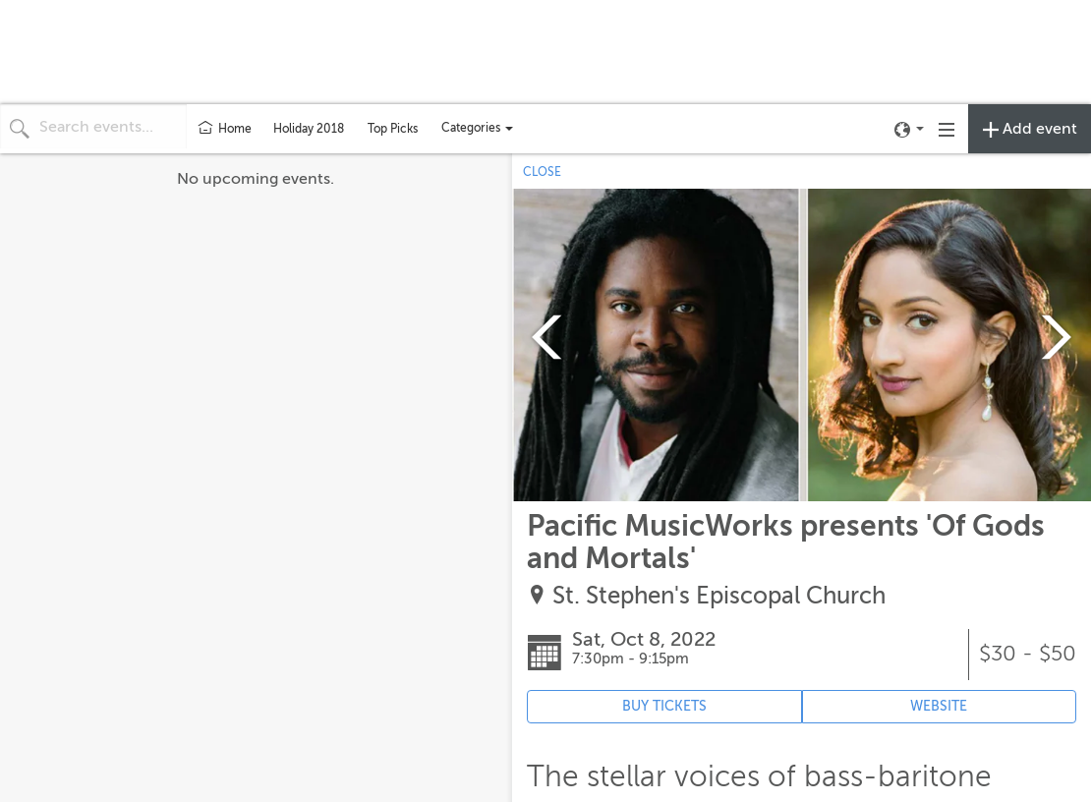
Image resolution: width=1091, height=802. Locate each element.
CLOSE (542, 172)
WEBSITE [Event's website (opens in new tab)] (938, 706)
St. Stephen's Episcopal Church (719, 596)
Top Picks (393, 129)
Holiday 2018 (308, 129)
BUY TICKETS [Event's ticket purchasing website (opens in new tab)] (664, 706)
